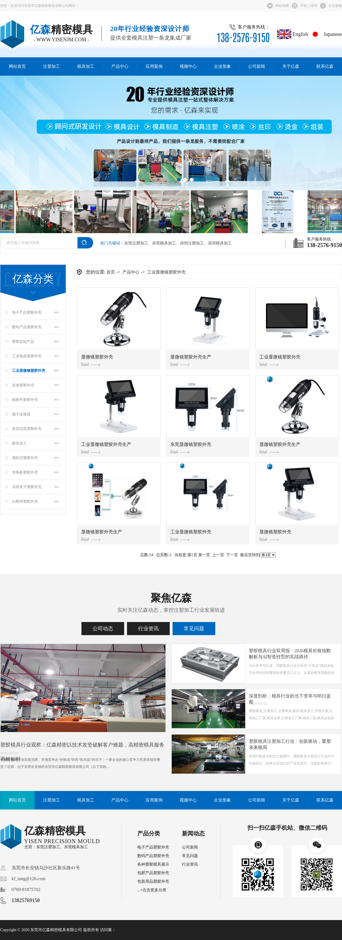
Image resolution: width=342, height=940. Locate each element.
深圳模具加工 (220, 243)
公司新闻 (256, 66)
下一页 (232, 555)
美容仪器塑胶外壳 (27, 429)
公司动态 (103, 628)
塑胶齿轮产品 (23, 341)
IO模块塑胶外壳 (25, 501)
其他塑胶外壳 (23, 385)
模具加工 (85, 66)
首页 (111, 272)
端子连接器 (21, 414)
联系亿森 (324, 66)
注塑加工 (51, 66)
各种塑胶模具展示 (153, 864)
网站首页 (17, 66)
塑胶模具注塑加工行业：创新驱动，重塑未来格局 (290, 744)
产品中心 (119, 66)
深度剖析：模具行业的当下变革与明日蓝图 (290, 699)
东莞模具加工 (164, 243)
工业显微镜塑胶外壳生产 (106, 448)
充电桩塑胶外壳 (25, 472)
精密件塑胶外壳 (25, 399)
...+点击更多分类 (151, 890)
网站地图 (282, 6)
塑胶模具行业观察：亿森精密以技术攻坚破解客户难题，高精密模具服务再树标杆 (82, 752)
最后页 (246, 555)
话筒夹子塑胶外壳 (27, 487)
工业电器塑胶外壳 (27, 356)
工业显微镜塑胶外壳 (28, 370)
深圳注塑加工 (192, 243)
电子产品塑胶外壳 (27, 312)
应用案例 (154, 66)
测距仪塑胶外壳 (25, 458)
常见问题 (194, 628)
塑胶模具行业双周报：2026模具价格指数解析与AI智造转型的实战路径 (290, 653)
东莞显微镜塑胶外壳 (190, 448)
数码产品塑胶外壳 (27, 327)
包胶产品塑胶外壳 (153, 873)
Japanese (325, 34)
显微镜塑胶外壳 (97, 360)
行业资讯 (148, 628)
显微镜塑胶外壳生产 (190, 360)
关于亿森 (290, 66)
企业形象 (335, 6)
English (292, 34)
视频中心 (188, 66)
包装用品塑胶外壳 (153, 881)
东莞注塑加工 (136, 243)
